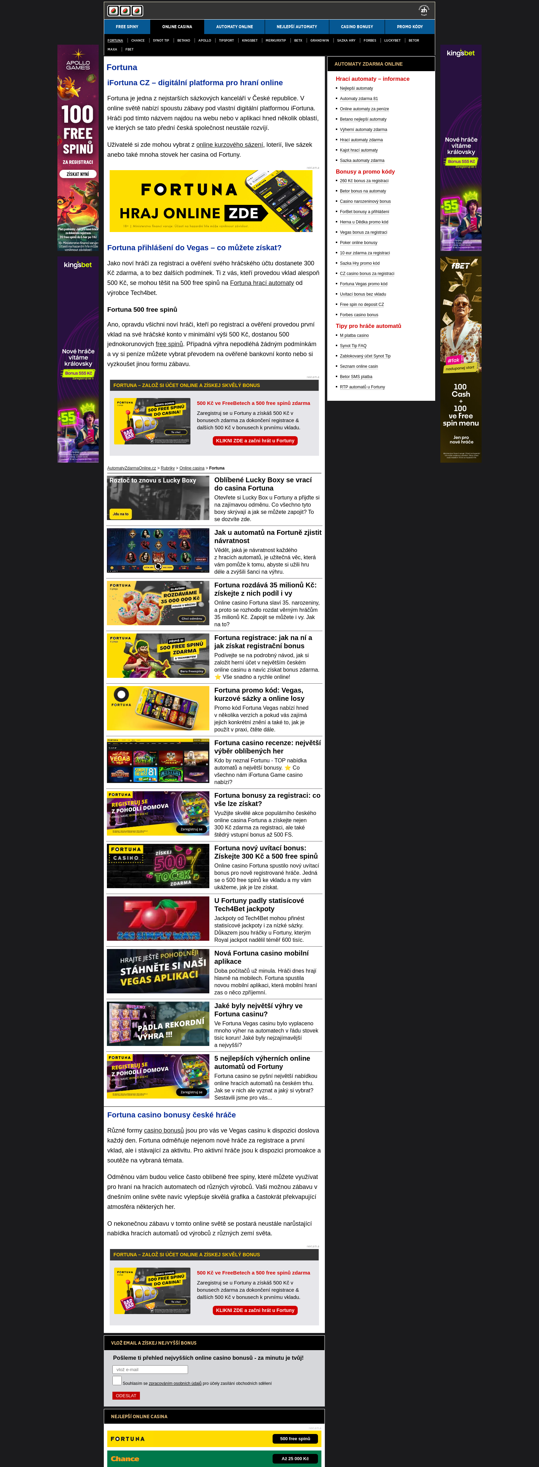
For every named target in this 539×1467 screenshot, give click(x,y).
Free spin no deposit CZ (362, 664)
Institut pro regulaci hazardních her (215, 1434)
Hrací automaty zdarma (361, 499)
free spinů (169, 344)
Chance (138, 40)
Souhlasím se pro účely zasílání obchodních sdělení (197, 1383)
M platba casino (354, 695)
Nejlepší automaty (356, 447)
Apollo (204, 40)
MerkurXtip (276, 40)
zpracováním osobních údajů (175, 1383)
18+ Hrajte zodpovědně (262, 1456)
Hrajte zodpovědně (123, 1412)
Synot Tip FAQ (353, 705)
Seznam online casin (359, 726)
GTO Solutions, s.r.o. (315, 1456)
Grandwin (319, 40)
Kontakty (112, 1456)
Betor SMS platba (356, 736)
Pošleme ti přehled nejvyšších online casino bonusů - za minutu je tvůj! (208, 1358)
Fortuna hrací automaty (262, 282)
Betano (183, 40)
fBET (129, 49)
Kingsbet (249, 40)
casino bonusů (164, 1130)
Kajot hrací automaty (359, 509)
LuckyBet (392, 40)
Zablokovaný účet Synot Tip (365, 715)
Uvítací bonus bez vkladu (363, 653)
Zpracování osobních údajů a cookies (200, 1456)
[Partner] (461, 249)
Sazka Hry (346, 40)
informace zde (225, 1419)
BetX (298, 40)
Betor (414, 40)
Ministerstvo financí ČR (160, 1434)
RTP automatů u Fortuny (362, 746)
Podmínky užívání (143, 1456)
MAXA (112, 49)
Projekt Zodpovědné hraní (352, 1434)
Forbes (370, 40)
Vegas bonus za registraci (363, 591)
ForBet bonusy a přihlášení (364, 571)
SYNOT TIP (161, 40)
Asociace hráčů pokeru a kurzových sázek (288, 1434)
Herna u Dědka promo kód (364, 581)
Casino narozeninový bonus (365, 561)
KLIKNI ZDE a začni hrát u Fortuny (255, 440)
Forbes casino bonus (359, 674)
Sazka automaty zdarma (362, 520)
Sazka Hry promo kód (360, 622)
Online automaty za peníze (364, 468)
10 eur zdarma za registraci (365, 612)
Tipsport (226, 40)
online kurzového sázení (229, 144)
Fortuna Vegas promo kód (363, 643)
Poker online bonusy (358, 602)
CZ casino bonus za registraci (367, 633)
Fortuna (115, 40)
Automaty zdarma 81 (359, 458)
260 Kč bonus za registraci (364, 540)
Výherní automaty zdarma (363, 489)
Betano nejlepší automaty (363, 478)
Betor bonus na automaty (363, 550)
